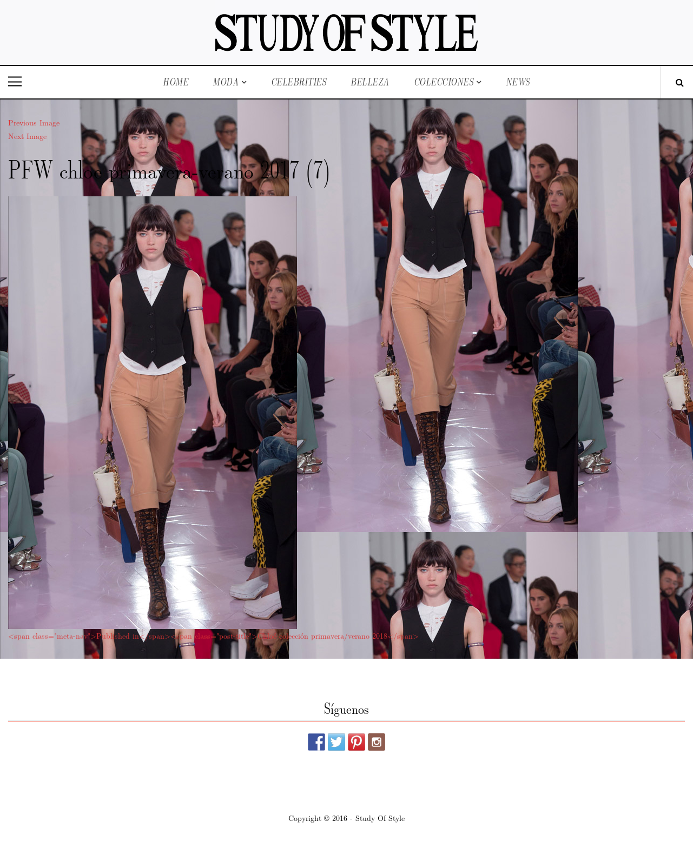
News (518, 82)
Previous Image (34, 122)
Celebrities (299, 82)
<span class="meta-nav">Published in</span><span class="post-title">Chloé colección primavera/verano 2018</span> (213, 635)
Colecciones (444, 82)
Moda (226, 82)
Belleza (370, 82)
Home (175, 82)
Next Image (27, 135)
